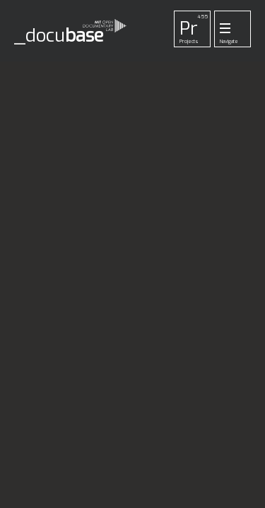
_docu (59, 36)
